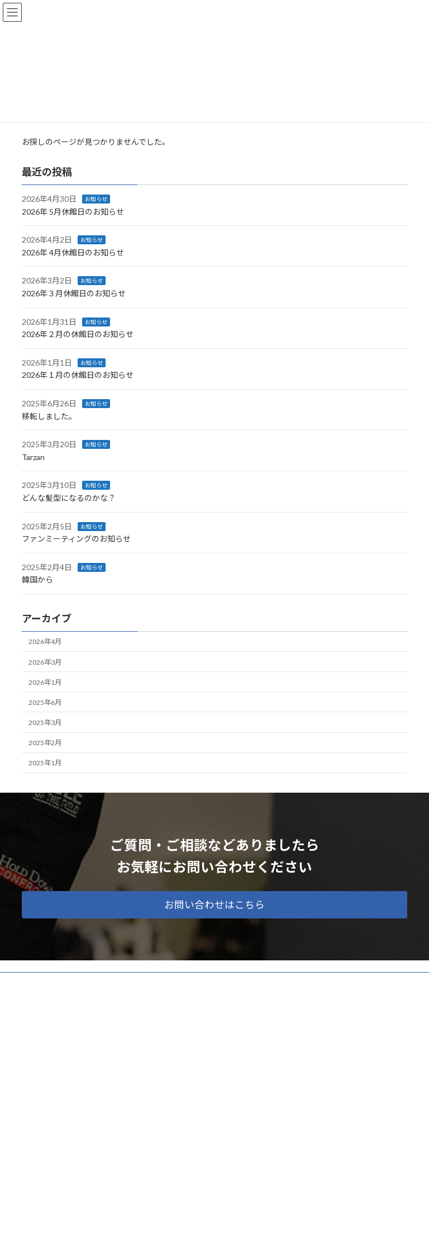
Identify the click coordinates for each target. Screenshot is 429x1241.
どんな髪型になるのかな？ (69, 498)
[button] (214, 904)
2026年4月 (44, 641)
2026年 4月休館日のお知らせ (73, 252)
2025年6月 (44, 702)
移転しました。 (49, 415)
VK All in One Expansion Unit (278, 1223)
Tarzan (33, 457)
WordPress (160, 1223)
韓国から (37, 579)
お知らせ (96, 199)
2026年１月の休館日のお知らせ (78, 375)
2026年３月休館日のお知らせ (74, 293)
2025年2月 (44, 742)
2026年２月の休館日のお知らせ (78, 334)
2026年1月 (44, 682)
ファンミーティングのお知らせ (76, 538)
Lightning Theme (212, 1223)
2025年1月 (44, 763)
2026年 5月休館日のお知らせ (73, 211)
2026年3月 (44, 661)
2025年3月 (44, 722)
